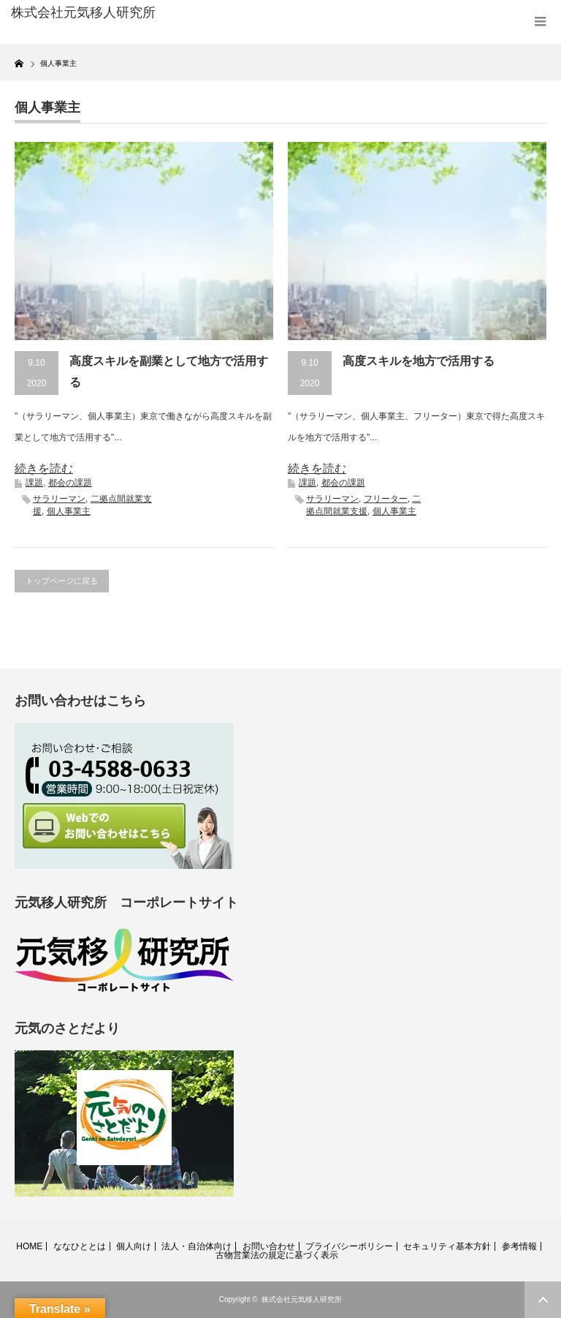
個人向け (133, 1246)
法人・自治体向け (196, 1246)
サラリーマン (59, 499)
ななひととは (79, 1246)
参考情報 (519, 1246)
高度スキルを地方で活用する (419, 361)
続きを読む (44, 468)
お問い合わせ (269, 1246)
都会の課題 (70, 483)
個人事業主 (69, 511)
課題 (34, 483)
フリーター (386, 499)
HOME (29, 1246)
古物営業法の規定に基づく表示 (276, 1255)
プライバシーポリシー (349, 1246)
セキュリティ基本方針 (447, 1246)
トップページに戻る (62, 580)
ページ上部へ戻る (542, 1299)
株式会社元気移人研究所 (302, 1299)
